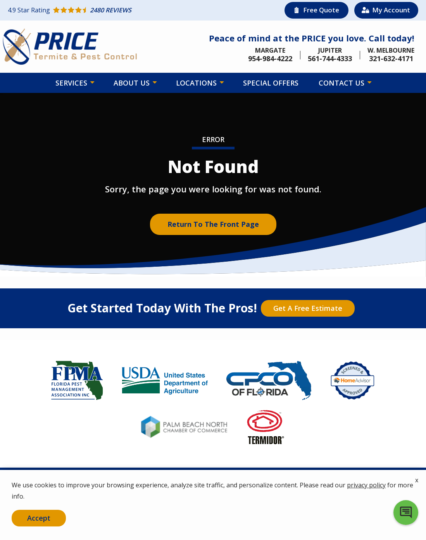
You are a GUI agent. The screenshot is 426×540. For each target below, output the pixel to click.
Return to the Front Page (213, 224)
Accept (38, 518)
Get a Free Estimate (307, 308)
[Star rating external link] (110, 10)
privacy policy (366, 485)
